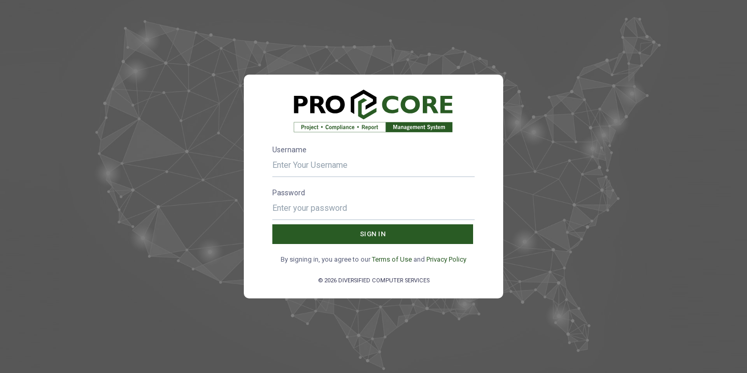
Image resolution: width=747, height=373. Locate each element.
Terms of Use (392, 259)
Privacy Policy (446, 259)
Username (289, 150)
